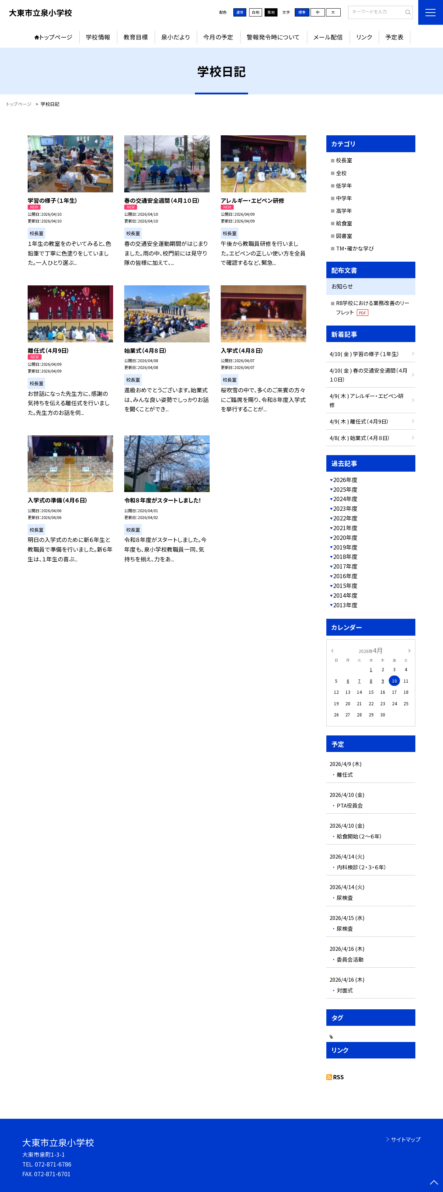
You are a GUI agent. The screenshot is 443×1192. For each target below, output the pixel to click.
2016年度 (345, 576)
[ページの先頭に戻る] (434, 1183)
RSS (338, 1077)
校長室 (344, 160)
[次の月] (409, 650)
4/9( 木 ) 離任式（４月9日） (360, 421)
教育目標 (135, 37)
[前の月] (332, 650)
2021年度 (345, 528)
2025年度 (345, 489)
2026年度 (345, 480)
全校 (341, 173)
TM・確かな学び (355, 248)
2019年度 (345, 547)
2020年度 (345, 537)
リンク (364, 37)
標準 (302, 12)
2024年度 (345, 499)
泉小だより (175, 37)
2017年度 (345, 566)
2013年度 (345, 605)
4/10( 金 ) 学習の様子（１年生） (365, 353)
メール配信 (328, 37)
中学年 (344, 198)
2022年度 (345, 518)
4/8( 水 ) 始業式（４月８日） (360, 437)
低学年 (344, 185)
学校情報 (98, 37)
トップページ (56, 37)
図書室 (344, 235)
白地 (255, 12)
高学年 (344, 210)
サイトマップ (406, 1139)
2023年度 (345, 508)
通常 (239, 12)
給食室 (344, 223)
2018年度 (345, 556)
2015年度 (345, 585)
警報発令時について (273, 37)
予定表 (394, 37)
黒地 (271, 12)
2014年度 (345, 595)
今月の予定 (218, 37)
